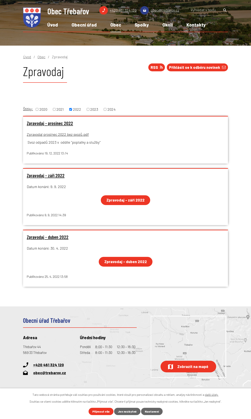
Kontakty (196, 24)
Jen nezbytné (127, 411)
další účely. (211, 394)
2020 (43, 109)
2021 (60, 109)
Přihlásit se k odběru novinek (197, 67)
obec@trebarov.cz (165, 10)
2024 (111, 109)
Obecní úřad (84, 24)
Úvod (52, 24)
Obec (115, 24)
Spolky (142, 24)
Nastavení (152, 411)
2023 (94, 109)
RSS (157, 67)
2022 (77, 109)
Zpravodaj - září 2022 (46, 175)
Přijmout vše (101, 411)
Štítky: (28, 109)
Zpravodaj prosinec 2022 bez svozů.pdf (58, 134)
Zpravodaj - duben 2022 (47, 237)
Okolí (167, 24)
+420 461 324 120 (123, 10)
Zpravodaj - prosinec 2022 (50, 123)
